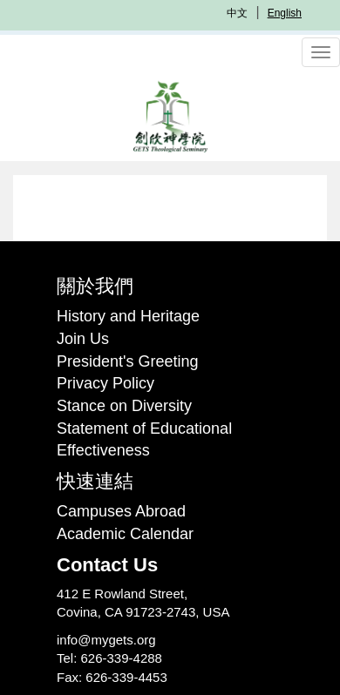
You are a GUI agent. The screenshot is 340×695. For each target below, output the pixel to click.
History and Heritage (128, 316)
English (285, 13)
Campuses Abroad (121, 511)
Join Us (83, 339)
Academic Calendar (125, 534)
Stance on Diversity (124, 406)
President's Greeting (128, 361)
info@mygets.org (106, 639)
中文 (237, 13)
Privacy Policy (105, 383)
